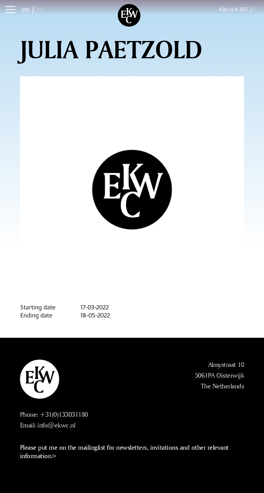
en (26, 9)
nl (40, 9)
